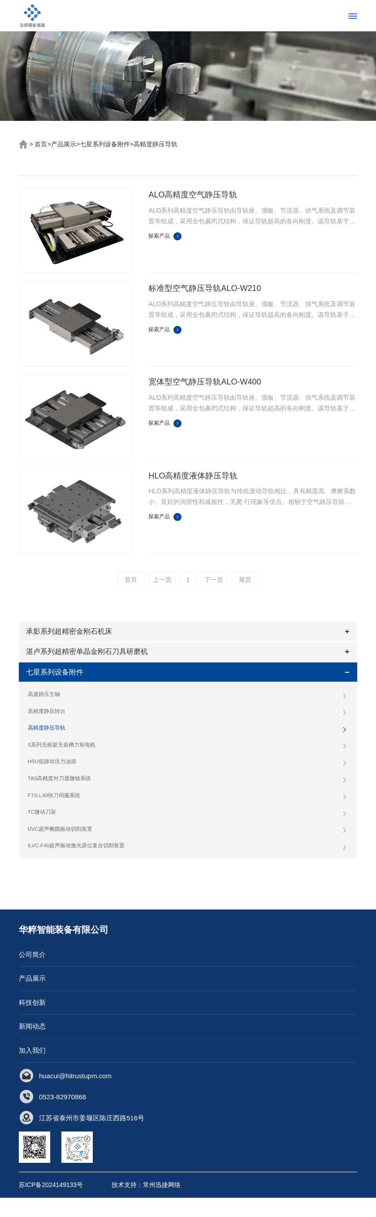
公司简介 (32, 973)
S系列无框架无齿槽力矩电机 (188, 759)
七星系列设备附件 (105, 144)
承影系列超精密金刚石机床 (71, 633)
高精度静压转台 (188, 724)
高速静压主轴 (188, 706)
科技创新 (32, 1021)
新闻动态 (32, 1045)
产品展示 (63, 144)
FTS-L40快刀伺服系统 (188, 812)
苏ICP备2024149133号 (51, 1204)
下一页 (213, 579)
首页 (41, 144)
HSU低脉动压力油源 (188, 777)
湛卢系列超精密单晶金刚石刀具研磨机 (89, 658)
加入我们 (32, 1069)
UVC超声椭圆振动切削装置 (188, 847)
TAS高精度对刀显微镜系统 (188, 794)
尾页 (245, 579)
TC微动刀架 (188, 829)
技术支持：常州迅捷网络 (146, 1204)
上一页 (162, 579)
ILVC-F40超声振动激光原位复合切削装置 (188, 864)
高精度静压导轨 (155, 144)
